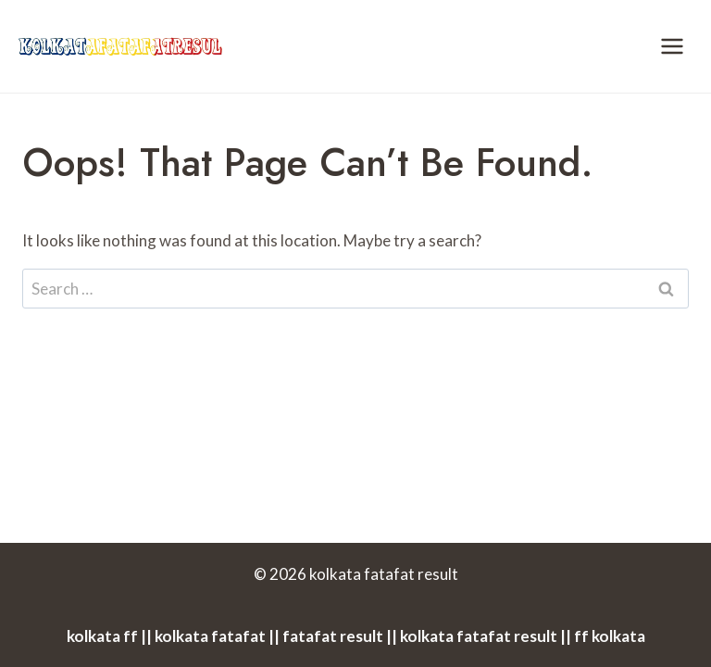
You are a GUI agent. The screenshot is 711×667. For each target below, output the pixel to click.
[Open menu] (671, 46)
